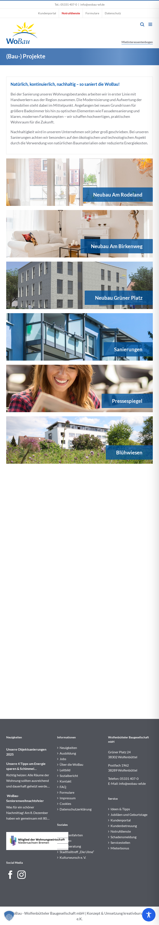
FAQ (63, 787)
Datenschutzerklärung (76, 809)
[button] (9, 916)
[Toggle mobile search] (142, 24)
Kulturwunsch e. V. (73, 857)
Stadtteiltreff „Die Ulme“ (77, 852)
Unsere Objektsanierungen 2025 (26, 751)
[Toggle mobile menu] (150, 24)
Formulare (67, 792)
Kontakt (65, 781)
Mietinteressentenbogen (137, 42)
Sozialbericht (69, 776)
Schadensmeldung (123, 837)
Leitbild (65, 770)
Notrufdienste (121, 831)
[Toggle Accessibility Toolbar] (149, 915)
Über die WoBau (71, 764)
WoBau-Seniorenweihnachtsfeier (25, 798)
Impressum (68, 798)
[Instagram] (21, 875)
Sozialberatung (70, 846)
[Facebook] (10, 875)
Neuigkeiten (68, 748)
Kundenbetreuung (124, 826)
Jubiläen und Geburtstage (129, 814)
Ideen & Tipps (120, 809)
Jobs (63, 759)
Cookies (65, 803)
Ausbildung (68, 753)
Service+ (66, 841)
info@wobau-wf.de (92, 4)
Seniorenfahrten (71, 835)
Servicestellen (120, 842)
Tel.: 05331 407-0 (66, 4)
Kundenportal (121, 820)
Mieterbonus (120, 848)
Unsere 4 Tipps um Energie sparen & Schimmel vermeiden (26, 766)
